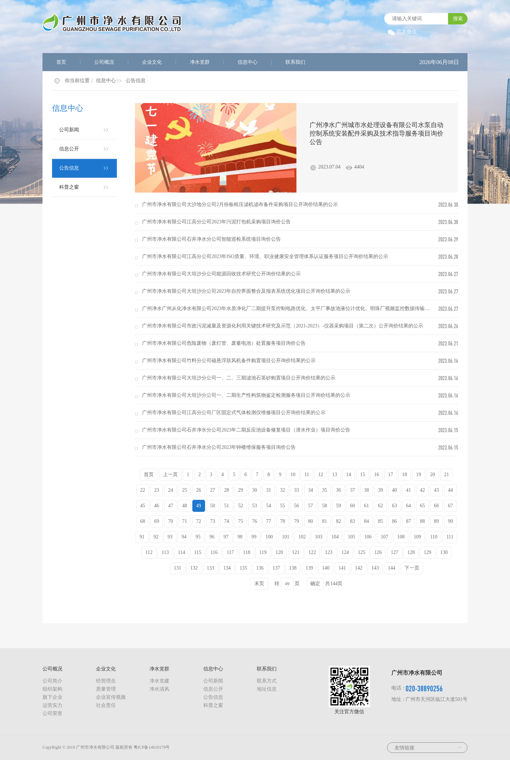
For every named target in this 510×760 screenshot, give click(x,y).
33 (296, 490)
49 (198, 505)
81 (324, 521)
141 (342, 568)
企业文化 (152, 62)
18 (404, 474)
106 (368, 536)
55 (282, 505)
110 (433, 536)
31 (268, 490)
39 (380, 490)
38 (366, 490)
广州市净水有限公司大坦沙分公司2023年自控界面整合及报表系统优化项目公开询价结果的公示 (246, 291)
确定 (315, 583)
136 (260, 568)
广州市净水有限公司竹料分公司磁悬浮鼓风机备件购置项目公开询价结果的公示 (229, 360)
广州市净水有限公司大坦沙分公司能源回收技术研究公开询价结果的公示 (221, 273)
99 (253, 536)
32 (282, 490)
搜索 (458, 18)
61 (366, 505)
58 (324, 505)
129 (427, 552)
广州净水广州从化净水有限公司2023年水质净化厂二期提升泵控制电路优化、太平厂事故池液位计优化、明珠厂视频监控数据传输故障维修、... (297, 308)
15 (362, 474)
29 (240, 490)
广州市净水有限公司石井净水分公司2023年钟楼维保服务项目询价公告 (219, 447)
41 (408, 490)
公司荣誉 (52, 713)
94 (183, 536)
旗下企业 (52, 697)
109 (417, 536)
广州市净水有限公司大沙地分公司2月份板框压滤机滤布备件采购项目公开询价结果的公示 (240, 204)
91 (142, 536)
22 (142, 490)
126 (378, 552)
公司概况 (104, 62)
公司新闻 (69, 129)
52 (240, 505)
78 (282, 521)
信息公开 (69, 149)
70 (170, 521)
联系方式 (267, 681)
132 (194, 568)
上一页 (170, 474)
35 (324, 490)
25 (184, 490)
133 (210, 568)
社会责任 (106, 705)
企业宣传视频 (111, 697)
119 (262, 552)
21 (446, 474)
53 (254, 505)
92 (155, 536)
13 (334, 474)
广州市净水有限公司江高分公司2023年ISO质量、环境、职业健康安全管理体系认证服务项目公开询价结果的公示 (265, 256)
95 (198, 536)
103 (318, 536)
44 (450, 490)
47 (170, 505)
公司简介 (52, 681)
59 (338, 505)
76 (254, 521)
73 (212, 521)
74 (226, 521)
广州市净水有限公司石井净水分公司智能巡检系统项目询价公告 (211, 239)
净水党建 (159, 681)
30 (254, 490)
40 (394, 490)
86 (394, 521)
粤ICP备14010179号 (152, 747)
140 (325, 568)
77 (268, 521)
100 (269, 536)
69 (156, 521)
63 (394, 505)
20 (432, 474)
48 (184, 505)
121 (296, 552)
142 (358, 568)
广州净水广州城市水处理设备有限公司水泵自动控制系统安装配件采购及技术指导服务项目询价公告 (376, 133)
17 (390, 474)
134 (227, 568)
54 (268, 505)
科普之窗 (69, 187)
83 (352, 521)
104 (335, 536)
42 (422, 490)
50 (212, 505)
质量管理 (106, 689)
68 (142, 521)
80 (310, 521)
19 (418, 474)
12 (320, 474)
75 (240, 521)
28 (226, 490)
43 (436, 490)
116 (213, 552)
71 (184, 521)
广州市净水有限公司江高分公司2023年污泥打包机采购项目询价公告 (216, 221)
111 (449, 536)
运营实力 (52, 705)
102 (302, 536)
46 (156, 505)
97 (225, 536)
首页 (61, 62)
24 (170, 490)
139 (309, 568)
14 (348, 474)
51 (226, 505)
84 (366, 521)
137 (276, 568)
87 (408, 521)
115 (197, 552)
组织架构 (52, 689)
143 (375, 568)
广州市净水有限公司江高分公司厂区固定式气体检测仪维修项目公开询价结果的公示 (233, 412)
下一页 (411, 568)
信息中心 (247, 62)
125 (362, 552)
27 (212, 490)
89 (436, 521)
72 (198, 521)
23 (156, 490)
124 (345, 552)
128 (411, 552)
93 (170, 536)
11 (306, 474)
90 (450, 521)
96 (211, 536)
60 (352, 505)
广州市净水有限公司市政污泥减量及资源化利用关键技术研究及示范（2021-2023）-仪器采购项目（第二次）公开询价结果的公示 (282, 325)
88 (422, 521)
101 (285, 536)
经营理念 (106, 681)
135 (243, 568)
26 (198, 490)
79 (296, 521)
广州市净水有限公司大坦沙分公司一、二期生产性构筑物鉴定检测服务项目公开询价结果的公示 (246, 395)
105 (351, 536)
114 (181, 552)
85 (380, 521)
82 (338, 521)
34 (310, 490)
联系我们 (295, 62)
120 (279, 552)
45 (142, 505)
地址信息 (267, 689)
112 (148, 552)
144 (391, 568)
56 (296, 505)
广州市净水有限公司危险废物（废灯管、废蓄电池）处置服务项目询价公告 (224, 343)
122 (312, 552)
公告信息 (136, 80)
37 (352, 490)
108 (400, 536)
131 (177, 568)
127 (394, 552)
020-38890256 (424, 688)
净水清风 (159, 689)
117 (230, 552)
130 (444, 552)
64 (408, 505)
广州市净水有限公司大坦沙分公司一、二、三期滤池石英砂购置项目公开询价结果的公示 (238, 378)
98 (239, 536)
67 (450, 505)
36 (338, 490)
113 (165, 552)
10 (292, 474)
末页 (259, 583)
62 (380, 505)
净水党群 (200, 62)
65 (422, 505)
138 (292, 568)
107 (384, 536)
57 (310, 505)
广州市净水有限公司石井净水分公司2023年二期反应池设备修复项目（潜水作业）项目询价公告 (246, 430)
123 (329, 552)
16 (376, 474)
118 (246, 552)
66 (436, 505)
